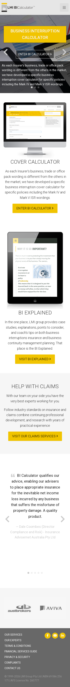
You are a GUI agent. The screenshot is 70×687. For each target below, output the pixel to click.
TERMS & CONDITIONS (17, 645)
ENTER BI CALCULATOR (35, 54)
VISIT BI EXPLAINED (35, 359)
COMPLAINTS (12, 662)
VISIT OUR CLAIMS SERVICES (35, 436)
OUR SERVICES (13, 634)
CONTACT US (12, 668)
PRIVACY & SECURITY (17, 657)
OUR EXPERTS (12, 640)
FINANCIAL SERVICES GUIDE (20, 651)
